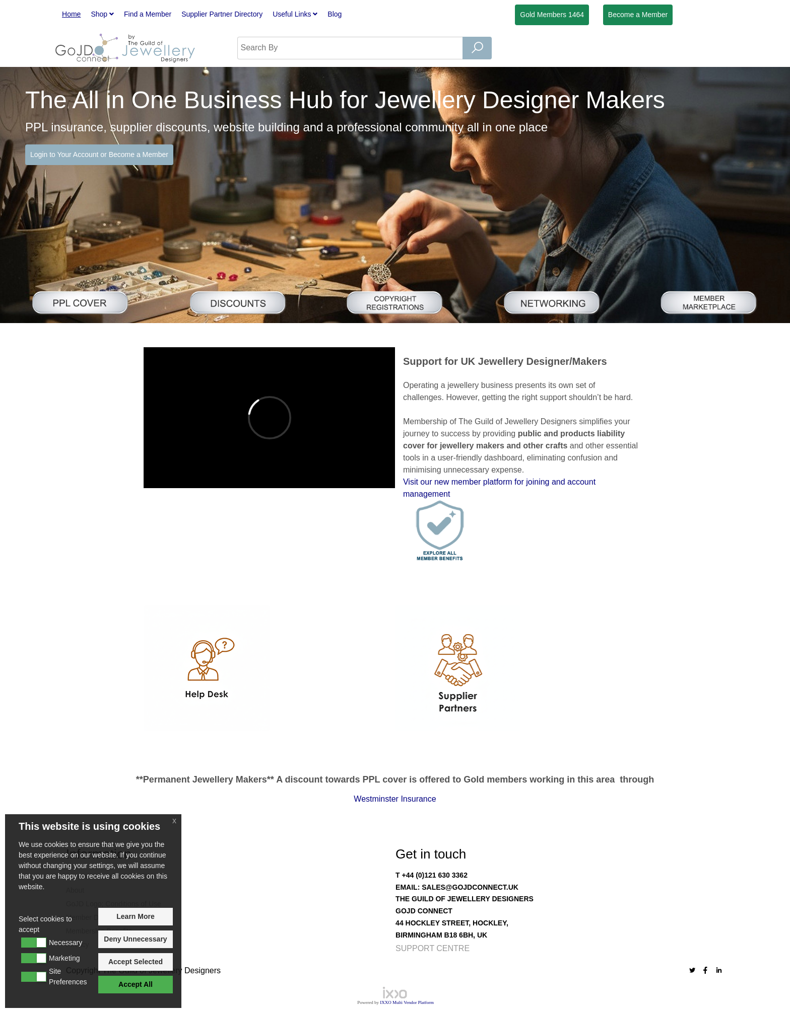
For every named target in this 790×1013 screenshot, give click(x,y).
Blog (334, 14)
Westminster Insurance (395, 799)
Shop (102, 14)
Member (638, 15)
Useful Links (295, 14)
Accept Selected (135, 962)
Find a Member (147, 14)
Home (71, 14)
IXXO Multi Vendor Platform (407, 1002)
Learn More (135, 916)
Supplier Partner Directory (221, 14)
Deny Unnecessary (135, 939)
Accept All (135, 984)
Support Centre (433, 948)
